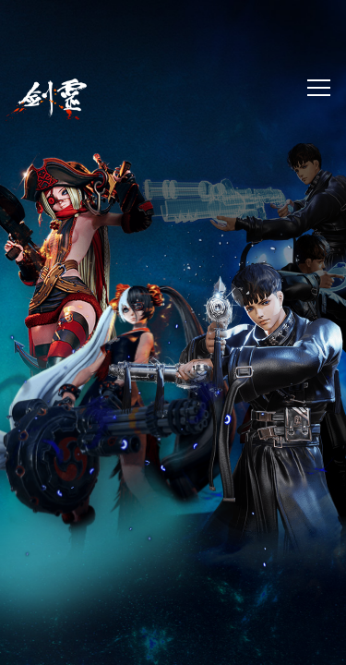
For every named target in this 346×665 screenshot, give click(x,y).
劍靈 (46, 100)
